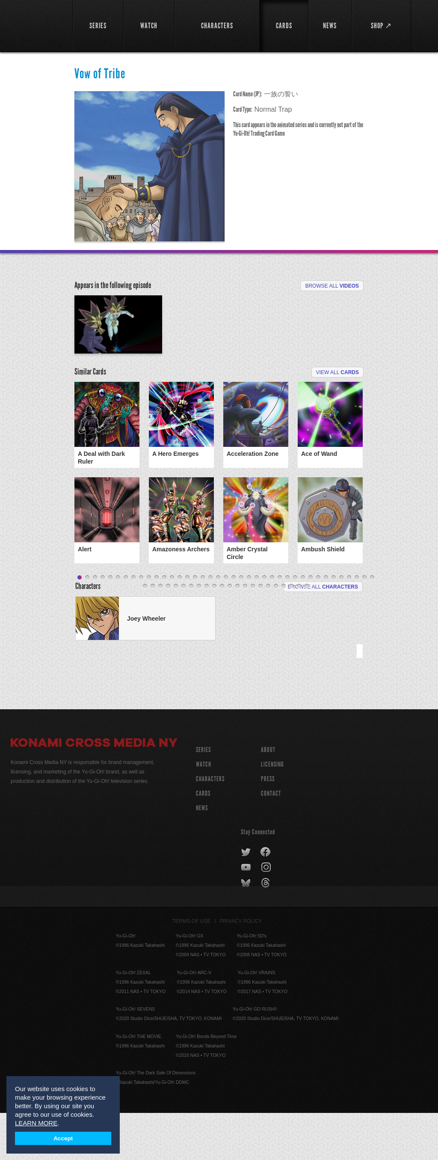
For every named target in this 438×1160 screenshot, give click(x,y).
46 (191, 633)
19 (218, 625)
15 (187, 625)
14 (179, 625)
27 (279, 625)
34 (333, 625)
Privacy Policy (241, 968)
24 (256, 625)
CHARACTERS (210, 826)
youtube (246, 915)
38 (364, 625)
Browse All (332, 286)
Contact (271, 840)
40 (145, 633)
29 (295, 625)
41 (152, 633)
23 (249, 625)
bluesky (246, 930)
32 (318, 625)
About (268, 797)
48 (206, 633)
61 (306, 633)
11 (156, 625)
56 (268, 633)
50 (222, 633)
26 (272, 625)
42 (160, 633)
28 (287, 625)
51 (229, 633)
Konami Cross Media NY (94, 791)
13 (172, 625)
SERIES (203, 797)
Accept (63, 1138)
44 (175, 633)
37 (356, 625)
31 (310, 625)
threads (266, 930)
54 (252, 633)
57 (275, 633)
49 (214, 633)
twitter (246, 899)
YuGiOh (37, 26)
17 (202, 625)
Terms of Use (191, 968)
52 (237, 633)
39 (372, 625)
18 (210, 625)
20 (225, 625)
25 (264, 625)
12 (164, 625)
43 (168, 633)
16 (195, 625)
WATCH (203, 811)
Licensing (272, 811)
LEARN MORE (36, 1123)
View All (337, 422)
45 (183, 633)
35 (341, 625)
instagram (266, 915)
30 (302, 625)
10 (148, 625)
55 (260, 633)
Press (268, 826)
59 (291, 633)
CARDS (203, 840)
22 (241, 625)
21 (233, 625)
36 (349, 625)
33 (325, 625)
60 (299, 633)
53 (245, 633)
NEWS (202, 855)
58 (283, 633)
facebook (265, 899)
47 (198, 633)
